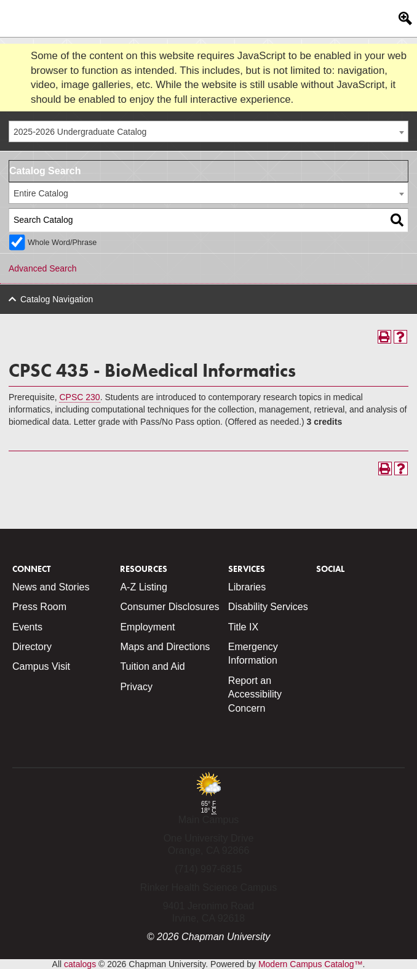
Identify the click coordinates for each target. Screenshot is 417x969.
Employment (147, 627)
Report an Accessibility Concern (255, 694)
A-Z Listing (143, 587)
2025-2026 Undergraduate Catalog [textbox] (80, 132)
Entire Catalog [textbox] (41, 193)
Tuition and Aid (152, 666)
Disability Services (268, 606)
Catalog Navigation (56, 299)
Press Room (39, 606)
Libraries (247, 587)
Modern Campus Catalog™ (310, 964)
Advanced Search (43, 268)
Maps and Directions (165, 646)
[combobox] (208, 131)
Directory (32, 646)
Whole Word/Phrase (62, 242)
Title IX (243, 627)
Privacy (136, 687)
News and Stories (50, 587)
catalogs (80, 964)
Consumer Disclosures (169, 606)
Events (27, 627)
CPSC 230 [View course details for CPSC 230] (79, 397)
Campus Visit (41, 666)
